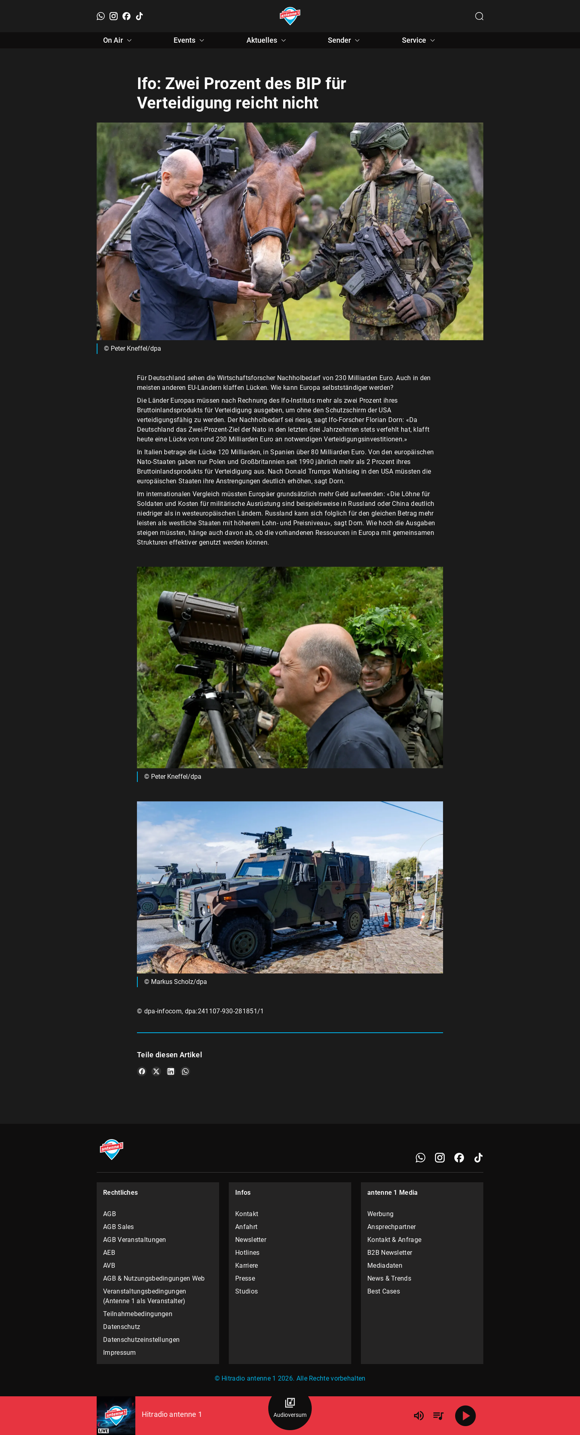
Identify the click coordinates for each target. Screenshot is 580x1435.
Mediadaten (384, 1265)
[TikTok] (139, 16)
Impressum (119, 1352)
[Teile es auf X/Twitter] (156, 1071)
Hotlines (247, 1252)
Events (190, 40)
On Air (118, 40)
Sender (345, 40)
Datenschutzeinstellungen (141, 1339)
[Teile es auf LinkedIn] (171, 1071)
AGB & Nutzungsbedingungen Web (154, 1278)
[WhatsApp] (101, 16)
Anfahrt (246, 1227)
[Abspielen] (465, 1415)
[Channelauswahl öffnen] (479, 16)
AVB (109, 1265)
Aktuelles (267, 40)
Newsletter (250, 1240)
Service (419, 40)
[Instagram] (114, 16)
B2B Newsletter (389, 1252)
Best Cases (383, 1291)
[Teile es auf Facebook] (142, 1071)
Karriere (246, 1265)
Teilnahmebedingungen (137, 1314)
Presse (245, 1278)
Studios (246, 1291)
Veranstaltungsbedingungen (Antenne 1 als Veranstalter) (144, 1296)
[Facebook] (126, 16)
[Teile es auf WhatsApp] (185, 1071)
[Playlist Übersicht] (438, 1415)
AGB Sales (118, 1227)
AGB (109, 1214)
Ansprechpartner (391, 1227)
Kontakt (246, 1214)
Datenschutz (121, 1327)
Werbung (380, 1214)
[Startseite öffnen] (290, 16)
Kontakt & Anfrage (394, 1240)
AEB (109, 1252)
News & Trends (389, 1278)
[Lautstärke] (418, 1415)
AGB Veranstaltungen (134, 1240)
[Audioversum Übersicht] (290, 1408)
